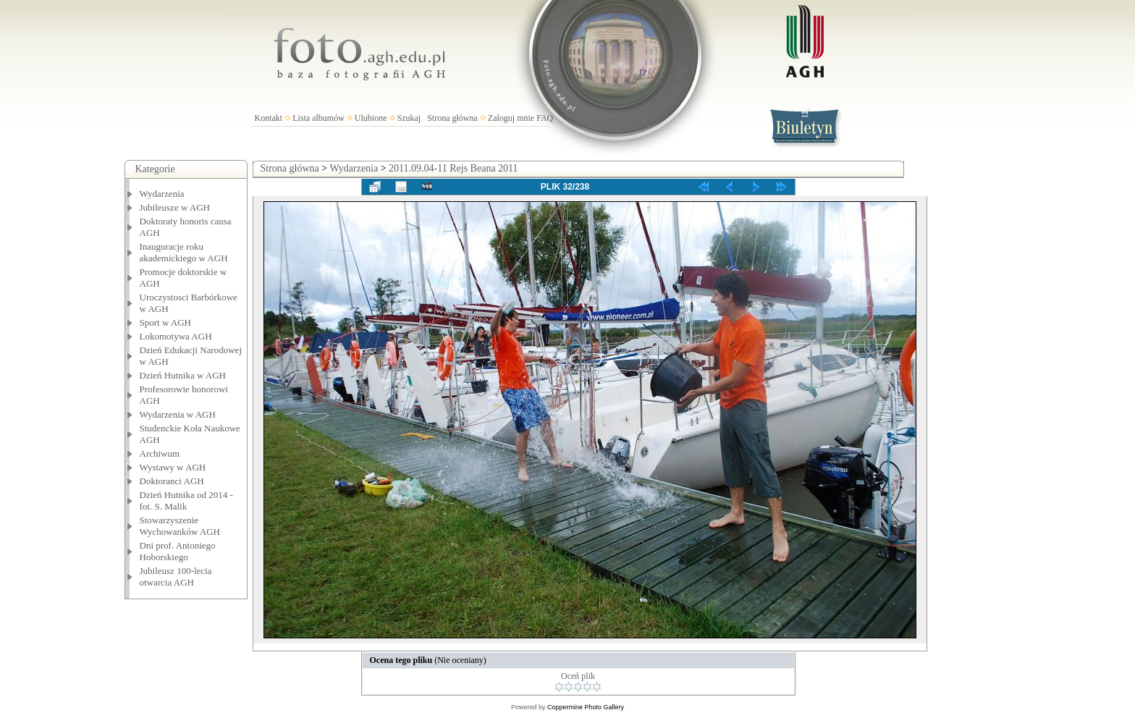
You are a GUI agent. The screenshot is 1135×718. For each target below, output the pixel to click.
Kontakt (269, 118)
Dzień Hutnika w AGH (183, 375)
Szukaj (409, 118)
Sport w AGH (166, 322)
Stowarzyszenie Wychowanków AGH (180, 526)
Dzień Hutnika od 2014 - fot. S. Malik (186, 500)
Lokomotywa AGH (176, 336)
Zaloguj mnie (511, 118)
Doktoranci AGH (172, 481)
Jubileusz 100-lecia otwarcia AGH (176, 576)
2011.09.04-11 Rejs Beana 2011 (453, 168)
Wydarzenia (162, 193)
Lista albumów (318, 118)
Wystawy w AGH (173, 467)
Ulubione (371, 118)
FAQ (544, 118)
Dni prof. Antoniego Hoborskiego (178, 551)
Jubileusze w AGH (175, 207)
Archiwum (160, 453)
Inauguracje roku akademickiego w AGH (184, 252)
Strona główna (452, 118)
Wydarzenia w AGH (178, 414)
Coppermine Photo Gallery (585, 707)
